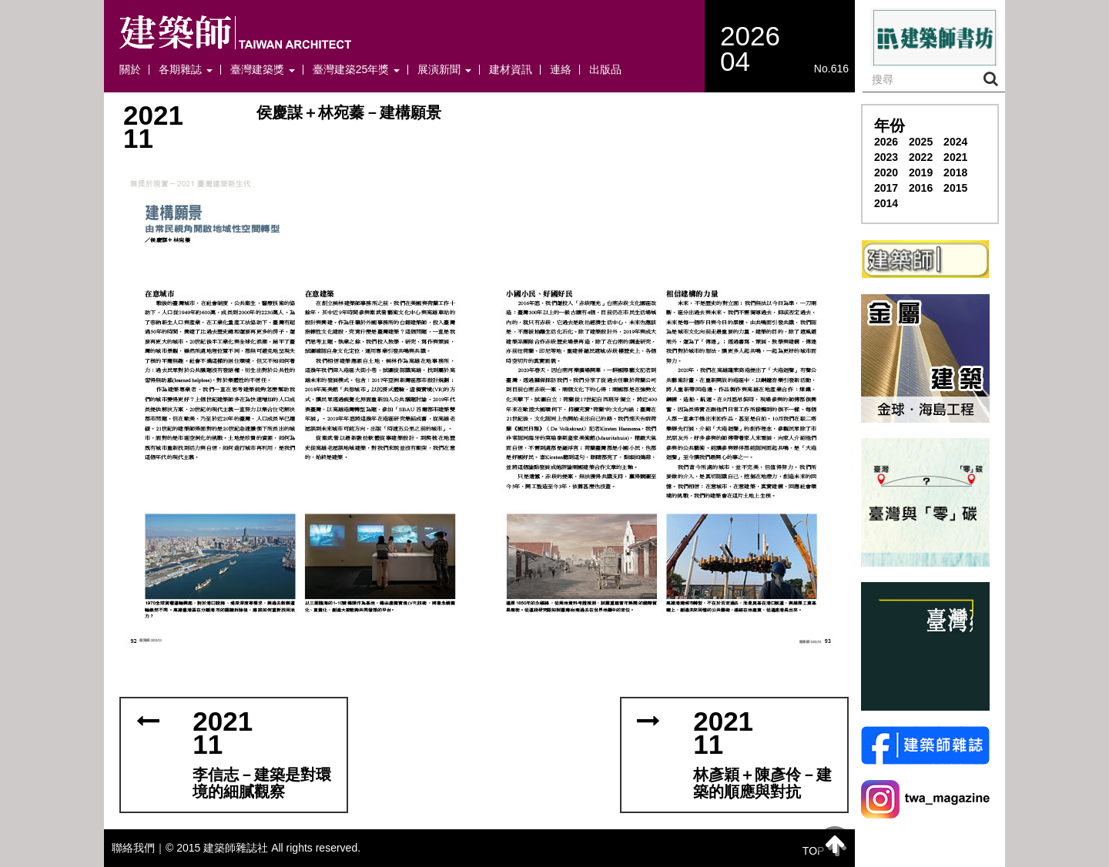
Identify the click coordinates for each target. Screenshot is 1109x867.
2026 (886, 142)
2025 (921, 142)
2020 (886, 172)
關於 (130, 70)
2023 (886, 157)
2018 (955, 172)
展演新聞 (444, 70)
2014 (886, 203)
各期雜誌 (186, 70)
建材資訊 (510, 70)
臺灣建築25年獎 (356, 70)
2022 (921, 157)
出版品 (605, 70)
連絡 (560, 70)
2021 (955, 157)
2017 (886, 188)
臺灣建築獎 (262, 70)
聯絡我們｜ (139, 848)
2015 (955, 188)
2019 (921, 172)
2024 (955, 142)
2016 (921, 188)
